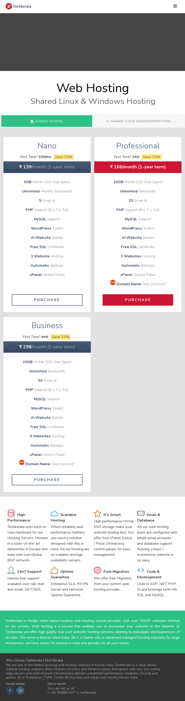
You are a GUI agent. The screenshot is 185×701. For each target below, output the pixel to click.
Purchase (47, 299)
